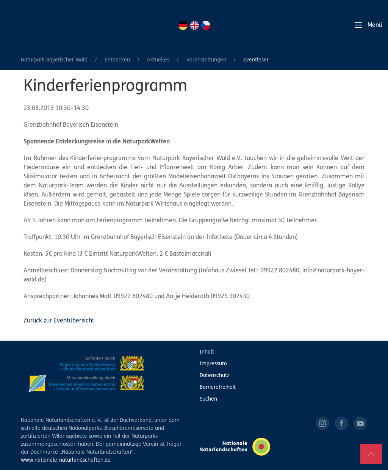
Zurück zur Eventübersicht (58, 321)
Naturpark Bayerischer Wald (54, 60)
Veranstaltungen (206, 60)
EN (194, 25)
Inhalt (207, 352)
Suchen (208, 399)
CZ (205, 25)
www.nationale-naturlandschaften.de (66, 460)
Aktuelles (158, 60)
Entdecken (117, 60)
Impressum (213, 364)
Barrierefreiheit (218, 387)
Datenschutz (214, 376)
